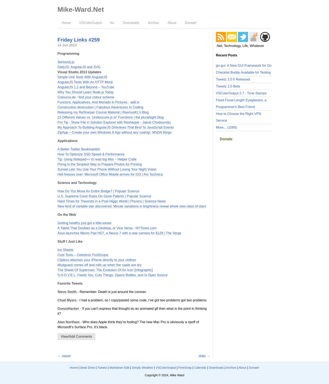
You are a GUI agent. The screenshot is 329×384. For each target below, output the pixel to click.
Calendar (200, 367)
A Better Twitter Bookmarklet (78, 149)
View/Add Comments (76, 336)
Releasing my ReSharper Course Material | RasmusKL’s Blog (103, 112)
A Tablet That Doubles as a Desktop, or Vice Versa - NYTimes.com (107, 228)
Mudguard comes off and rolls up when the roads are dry (99, 265)
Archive (153, 23)
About (172, 23)
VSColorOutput (90, 23)
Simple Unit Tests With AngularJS (82, 77)
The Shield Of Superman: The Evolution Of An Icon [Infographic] (105, 270)
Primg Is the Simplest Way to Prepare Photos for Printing (99, 164)
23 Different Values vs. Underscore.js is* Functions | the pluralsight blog (110, 117)
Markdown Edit (119, 367)
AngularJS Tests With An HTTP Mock (85, 82)
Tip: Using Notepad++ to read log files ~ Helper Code (96, 159)
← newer (64, 356)
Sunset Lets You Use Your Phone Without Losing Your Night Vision (107, 169)
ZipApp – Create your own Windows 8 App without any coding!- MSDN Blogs (114, 132)
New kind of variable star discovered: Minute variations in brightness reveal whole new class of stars (131, 206)
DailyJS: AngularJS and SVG (79, 67)
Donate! (191, 23)
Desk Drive (87, 367)
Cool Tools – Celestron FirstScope (82, 255)
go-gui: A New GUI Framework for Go (244, 65)
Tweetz (102, 367)
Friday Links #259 (78, 40)
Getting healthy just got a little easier (84, 223)
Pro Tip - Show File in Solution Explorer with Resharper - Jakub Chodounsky (114, 122)
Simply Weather (142, 367)
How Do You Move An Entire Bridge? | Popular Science (98, 191)
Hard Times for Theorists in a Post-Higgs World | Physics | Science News (111, 201)
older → (204, 356)
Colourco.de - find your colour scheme (85, 97)
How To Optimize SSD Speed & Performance (91, 154)
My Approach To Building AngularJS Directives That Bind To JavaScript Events (115, 127)
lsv (112, 23)
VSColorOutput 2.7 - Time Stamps (241, 93)
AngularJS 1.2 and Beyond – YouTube (85, 87)
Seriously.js (65, 62)
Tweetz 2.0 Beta (228, 86)
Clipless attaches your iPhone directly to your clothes (96, 260)
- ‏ (69, 308)
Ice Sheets (65, 250)
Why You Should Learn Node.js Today (85, 92)
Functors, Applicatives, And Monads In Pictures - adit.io (98, 102)
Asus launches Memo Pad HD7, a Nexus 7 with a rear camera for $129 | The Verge (119, 233)
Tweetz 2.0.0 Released (233, 79)
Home (66, 23)
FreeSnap (185, 367)
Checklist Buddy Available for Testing (243, 72)
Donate (226, 139)
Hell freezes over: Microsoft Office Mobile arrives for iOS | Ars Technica (110, 174)
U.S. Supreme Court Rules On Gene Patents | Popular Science (104, 196)
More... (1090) (226, 127)
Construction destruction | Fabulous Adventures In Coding (100, 107)
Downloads (131, 23)
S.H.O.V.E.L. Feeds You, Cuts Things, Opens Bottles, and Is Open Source (112, 275)
